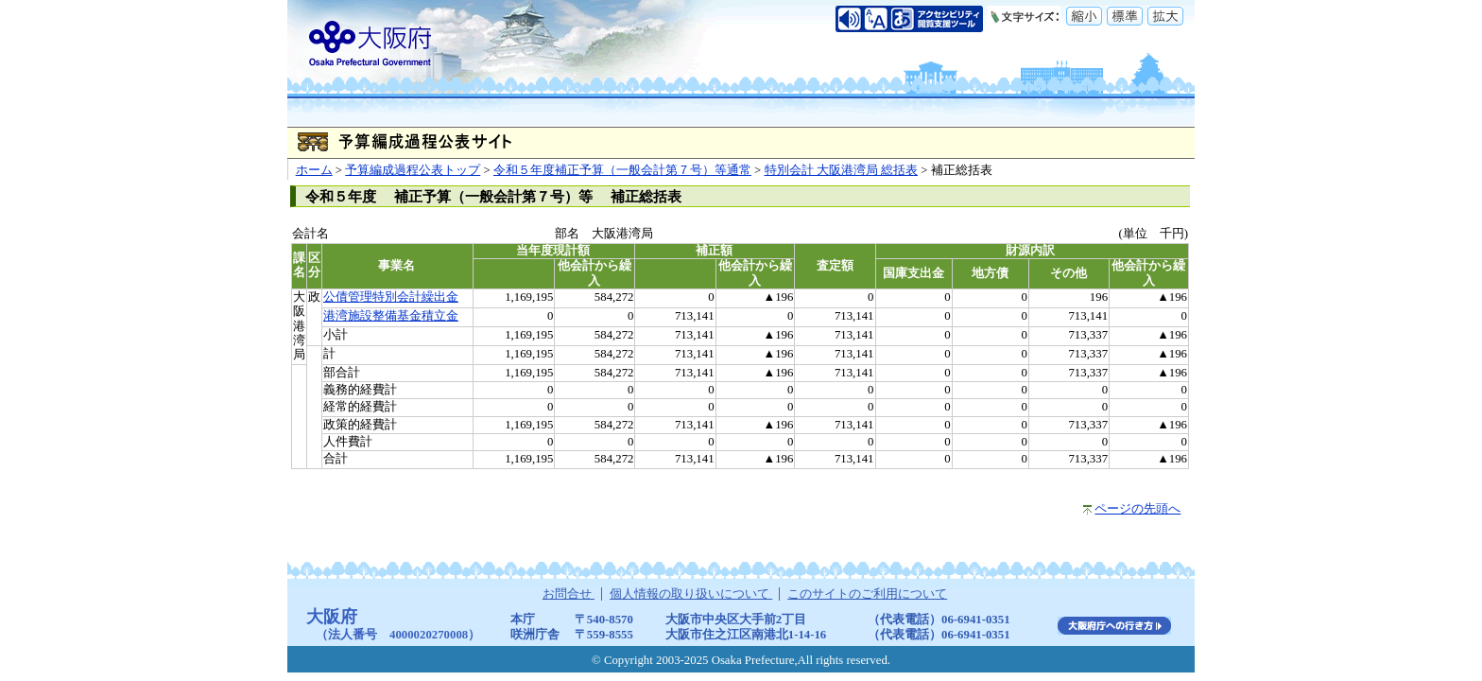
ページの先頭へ (1137, 508)
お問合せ (569, 594)
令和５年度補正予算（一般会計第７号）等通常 (622, 170)
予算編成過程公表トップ (412, 170)
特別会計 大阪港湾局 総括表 (841, 170)
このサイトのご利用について (867, 594)
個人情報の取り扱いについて (691, 594)
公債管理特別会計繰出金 (390, 297)
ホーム (314, 170)
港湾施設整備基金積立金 (390, 316)
